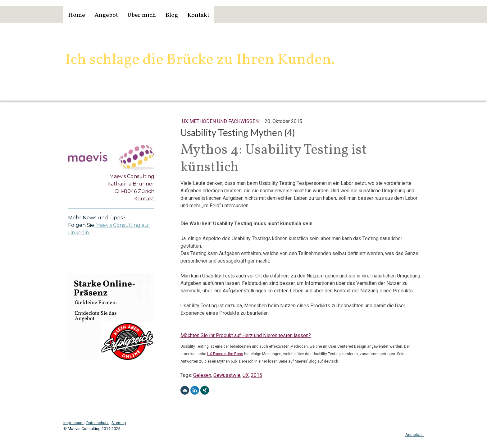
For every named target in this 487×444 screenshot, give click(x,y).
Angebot (106, 15)
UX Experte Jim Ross (225, 354)
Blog (171, 15)
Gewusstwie (226, 375)
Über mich (141, 15)
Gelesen (202, 375)
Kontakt (198, 15)
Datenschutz (97, 422)
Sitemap (119, 422)
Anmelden (414, 434)
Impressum (73, 422)
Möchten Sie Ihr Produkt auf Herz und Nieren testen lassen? (245, 335)
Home (76, 15)
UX (246, 375)
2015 (256, 375)
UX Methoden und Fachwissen (221, 121)
